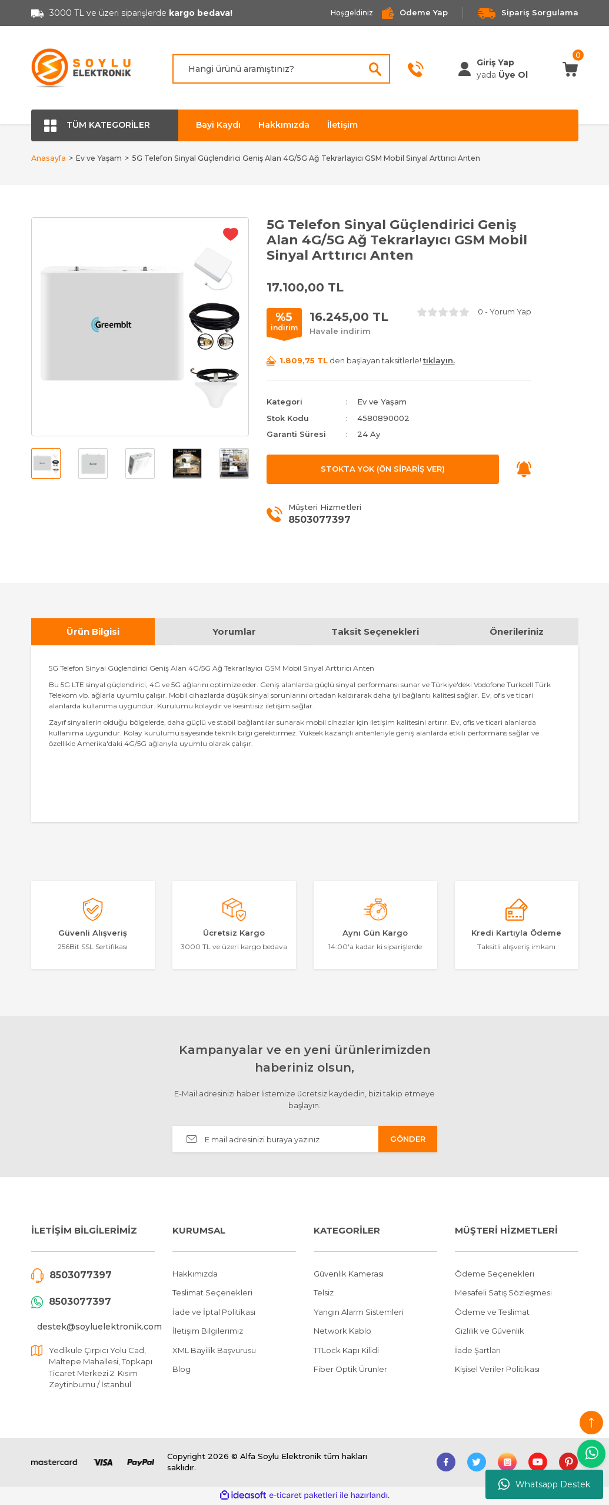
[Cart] (570, 68)
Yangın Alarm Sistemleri (359, 1313)
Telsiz (324, 1294)
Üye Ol (513, 74)
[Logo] (81, 69)
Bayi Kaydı (218, 125)
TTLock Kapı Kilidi (346, 1351)
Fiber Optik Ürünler (350, 1370)
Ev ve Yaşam (382, 403)
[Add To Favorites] (230, 235)
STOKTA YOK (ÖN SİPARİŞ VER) (383, 470)
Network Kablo (342, 1332)
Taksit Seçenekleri (375, 632)
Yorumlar (234, 632)
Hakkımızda (284, 125)
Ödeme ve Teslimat (492, 1313)
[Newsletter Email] (304, 1141)
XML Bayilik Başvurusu (214, 1351)
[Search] (281, 69)
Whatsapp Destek (544, 1484)
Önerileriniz (517, 632)
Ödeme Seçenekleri (494, 1274)
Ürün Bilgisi (92, 632)
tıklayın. (439, 361)
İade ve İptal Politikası (213, 1313)
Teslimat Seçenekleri (212, 1294)
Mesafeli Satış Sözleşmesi (503, 1294)
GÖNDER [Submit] (407, 1140)
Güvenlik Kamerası (349, 1274)
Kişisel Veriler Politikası (497, 1370)
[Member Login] (464, 69)
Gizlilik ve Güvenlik (489, 1332)
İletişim (342, 125)
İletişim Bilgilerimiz (207, 1332)
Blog (181, 1370)
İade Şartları (478, 1351)
